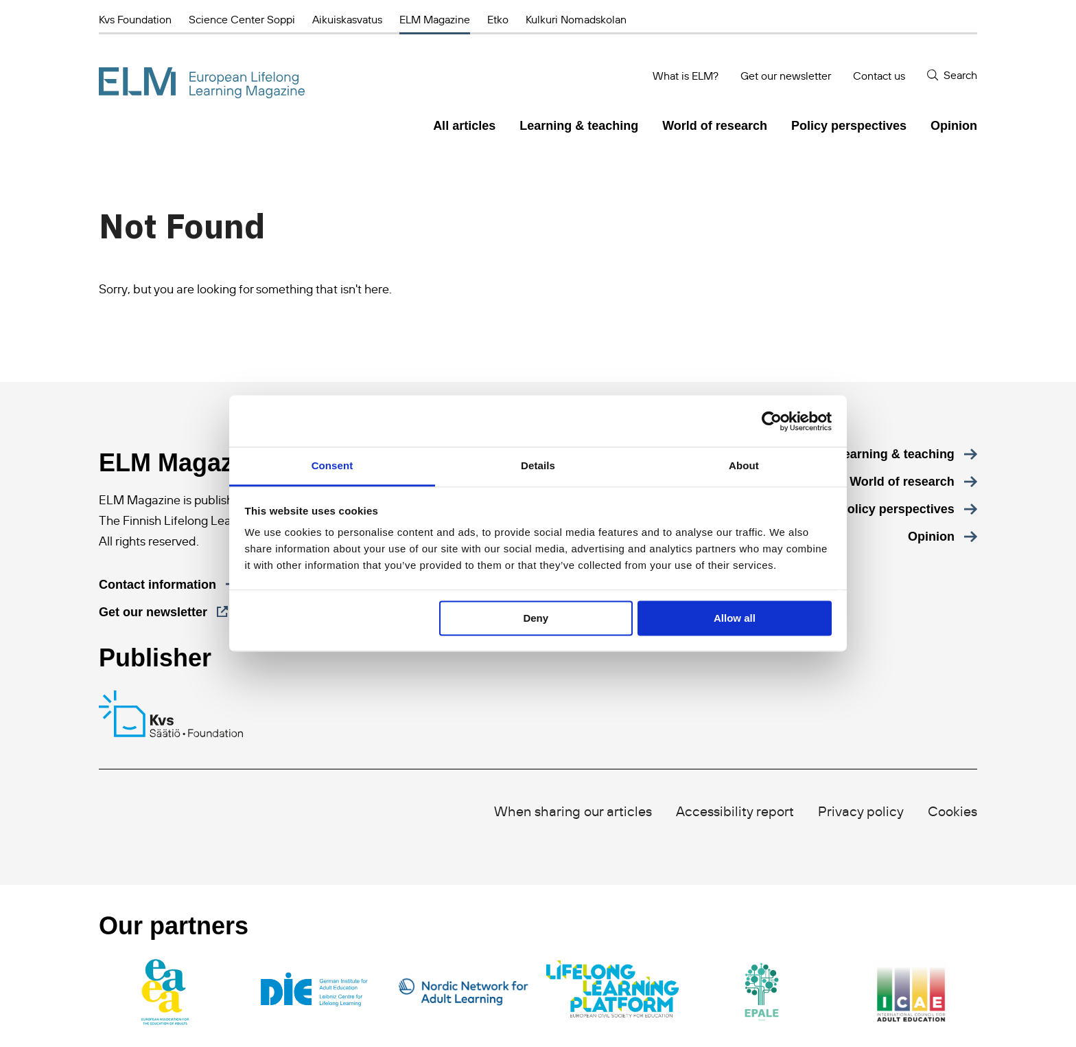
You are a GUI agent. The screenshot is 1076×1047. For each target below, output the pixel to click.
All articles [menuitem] (464, 126)
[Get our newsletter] (163, 612)
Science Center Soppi (242, 19)
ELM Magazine (434, 19)
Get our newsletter (785, 75)
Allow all (735, 618)
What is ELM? (685, 75)
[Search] (952, 75)
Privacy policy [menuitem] (861, 811)
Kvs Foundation (135, 19)
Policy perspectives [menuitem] (849, 126)
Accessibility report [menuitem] (735, 811)
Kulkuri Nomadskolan (576, 19)
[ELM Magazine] (202, 83)
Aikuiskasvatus (347, 19)
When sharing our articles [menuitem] (573, 811)
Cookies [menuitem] (952, 811)
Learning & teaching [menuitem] (578, 126)
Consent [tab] (332, 465)
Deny (535, 618)
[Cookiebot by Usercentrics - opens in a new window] (772, 421)
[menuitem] (906, 454)
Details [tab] (538, 465)
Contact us (879, 75)
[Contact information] (169, 584)
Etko (497, 19)
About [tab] (744, 465)
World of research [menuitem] (714, 126)
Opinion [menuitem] (954, 126)
